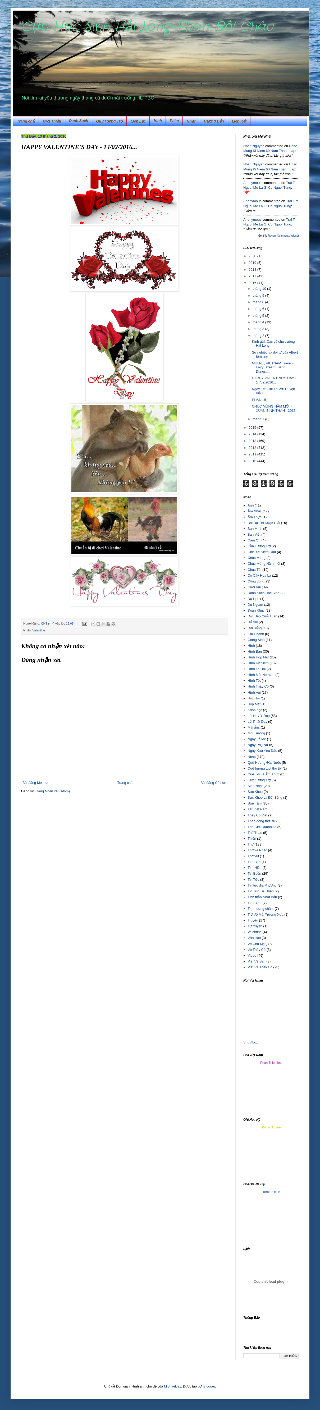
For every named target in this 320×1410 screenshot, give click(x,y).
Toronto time (271, 1192)
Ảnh (251, 505)
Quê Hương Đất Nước (264, 763)
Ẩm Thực (255, 517)
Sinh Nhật (255, 786)
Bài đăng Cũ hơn (213, 783)
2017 (253, 276)
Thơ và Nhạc (257, 850)
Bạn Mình (255, 529)
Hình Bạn (255, 651)
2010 (253, 461)
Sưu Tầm (255, 803)
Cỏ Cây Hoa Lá (259, 575)
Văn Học (254, 938)
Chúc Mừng (256, 558)
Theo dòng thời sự (261, 821)
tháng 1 (259, 419)
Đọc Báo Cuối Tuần (262, 616)
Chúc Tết (254, 570)
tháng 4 (259, 322)
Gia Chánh (256, 634)
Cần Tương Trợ (259, 546)
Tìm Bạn (254, 862)
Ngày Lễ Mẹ (257, 739)
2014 (253, 434)
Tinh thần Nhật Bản (262, 897)
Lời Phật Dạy (257, 722)
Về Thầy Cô (257, 950)
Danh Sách (78, 121)
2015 (253, 428)
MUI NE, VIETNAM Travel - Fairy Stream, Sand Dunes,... (272, 367)
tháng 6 (259, 309)
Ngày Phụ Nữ (258, 745)
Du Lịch (253, 599)
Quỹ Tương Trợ (109, 121)
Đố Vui (253, 622)
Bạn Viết (254, 534)
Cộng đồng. (256, 581)
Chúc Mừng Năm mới (264, 564)
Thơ (250, 844)
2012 (253, 448)
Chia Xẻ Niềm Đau (262, 552)
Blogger (209, 1386)
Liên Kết (239, 121)
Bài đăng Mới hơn (35, 783)
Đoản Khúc (256, 610)
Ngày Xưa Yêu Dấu (262, 751)
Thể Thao (255, 833)
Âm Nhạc (255, 511)
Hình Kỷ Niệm (258, 663)
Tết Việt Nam (257, 809)
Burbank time (271, 1127)
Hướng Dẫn (214, 121)
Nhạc (191, 121)
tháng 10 (260, 289)
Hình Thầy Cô (258, 686)
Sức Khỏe (255, 792)
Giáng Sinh (256, 640)
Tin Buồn (254, 873)
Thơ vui (253, 856)
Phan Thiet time (271, 1063)
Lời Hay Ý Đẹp (259, 716)
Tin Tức (253, 880)
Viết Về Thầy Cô (260, 967)
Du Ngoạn (255, 605)
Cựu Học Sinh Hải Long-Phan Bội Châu (147, 27)
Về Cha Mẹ (256, 944)
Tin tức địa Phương (262, 885)
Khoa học (255, 710)
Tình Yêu (255, 903)
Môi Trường (256, 733)
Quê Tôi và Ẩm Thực (263, 774)
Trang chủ (26, 121)
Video (252, 955)
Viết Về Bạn (257, 961)
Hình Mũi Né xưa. (261, 675)
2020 (253, 256)
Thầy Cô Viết (257, 815)
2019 (253, 263)
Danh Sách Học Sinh (263, 593)
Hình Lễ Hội (257, 669)
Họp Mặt (254, 704)
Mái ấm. (254, 727)
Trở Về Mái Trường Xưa (265, 914)
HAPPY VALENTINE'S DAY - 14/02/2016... (274, 380)
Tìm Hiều (254, 868)
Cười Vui (254, 587)
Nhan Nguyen (253, 146)
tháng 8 (259, 302)
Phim (174, 121)
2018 (253, 270)
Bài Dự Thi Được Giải (264, 523)
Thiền (252, 838)
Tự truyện (255, 926)
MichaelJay (172, 1386)
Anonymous (252, 183)
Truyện (253, 920)
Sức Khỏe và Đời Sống (265, 797)
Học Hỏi (254, 698)
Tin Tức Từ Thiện (260, 891)
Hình (158, 121)
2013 (253, 441)
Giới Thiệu (52, 121)
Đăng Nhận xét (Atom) (53, 791)
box (255, 1042)
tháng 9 (259, 295)
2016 (253, 283)
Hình (251, 646)
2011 (253, 454)
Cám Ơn (254, 540)
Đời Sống (255, 628)
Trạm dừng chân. (260, 909)
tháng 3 (259, 329)
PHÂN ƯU (259, 400)
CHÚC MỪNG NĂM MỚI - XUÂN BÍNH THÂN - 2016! (274, 408)
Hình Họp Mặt (258, 657)
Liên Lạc (138, 121)
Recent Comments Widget (283, 235)
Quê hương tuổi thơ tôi (265, 768)
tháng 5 (259, 316)
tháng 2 (259, 336)
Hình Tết (254, 681)
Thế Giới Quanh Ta (262, 827)
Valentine (38, 630)
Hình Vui (254, 692)
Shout (247, 1042)
